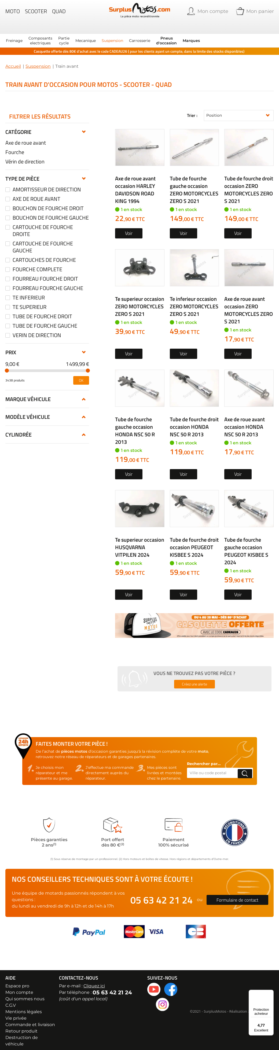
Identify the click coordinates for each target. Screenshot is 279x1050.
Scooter (36, 14)
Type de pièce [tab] (22, 173)
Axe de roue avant (25, 137)
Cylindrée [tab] (18, 429)
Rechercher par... (204, 758)
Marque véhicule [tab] (28, 394)
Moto (12, 14)
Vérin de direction (25, 156)
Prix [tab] (10, 347)
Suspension (38, 61)
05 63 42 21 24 (161, 895)
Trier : (192, 110)
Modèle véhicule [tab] (27, 412)
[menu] (102, 35)
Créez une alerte (194, 679)
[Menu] (270, 993)
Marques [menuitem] (191, 35)
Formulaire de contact (237, 895)
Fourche (14, 147)
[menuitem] (14, 35)
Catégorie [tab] (18, 127)
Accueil (13, 61)
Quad (59, 14)
